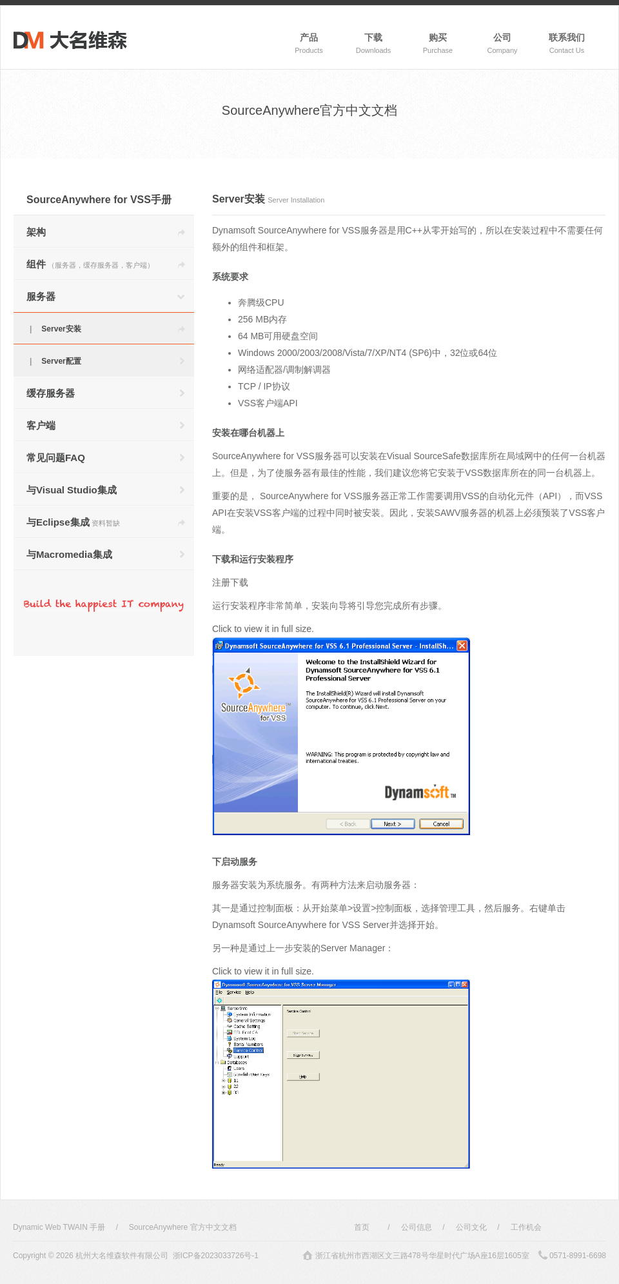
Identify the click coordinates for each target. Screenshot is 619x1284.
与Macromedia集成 (69, 554)
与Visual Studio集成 (71, 489)
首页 (361, 1227)
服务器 (40, 296)
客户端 (40, 425)
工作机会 (526, 1227)
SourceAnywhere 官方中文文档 (183, 1227)
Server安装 (61, 328)
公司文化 (471, 1227)
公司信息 (416, 1227)
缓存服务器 (50, 393)
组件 (90, 264)
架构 (36, 231)
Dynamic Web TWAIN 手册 (59, 1227)
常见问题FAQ (55, 457)
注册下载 (230, 582)
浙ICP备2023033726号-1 (216, 1255)
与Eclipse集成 (73, 522)
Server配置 (61, 361)
